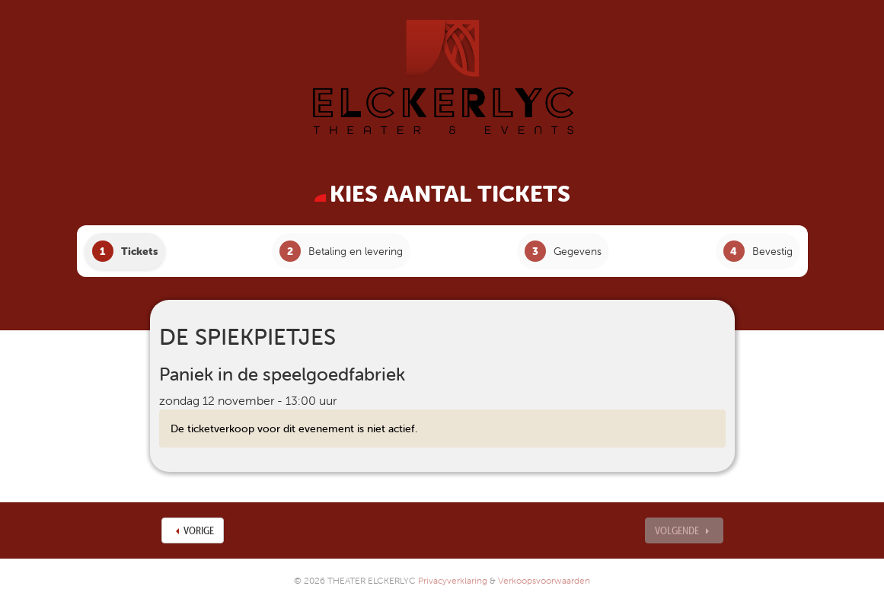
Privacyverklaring (452, 580)
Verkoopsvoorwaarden (544, 580)
